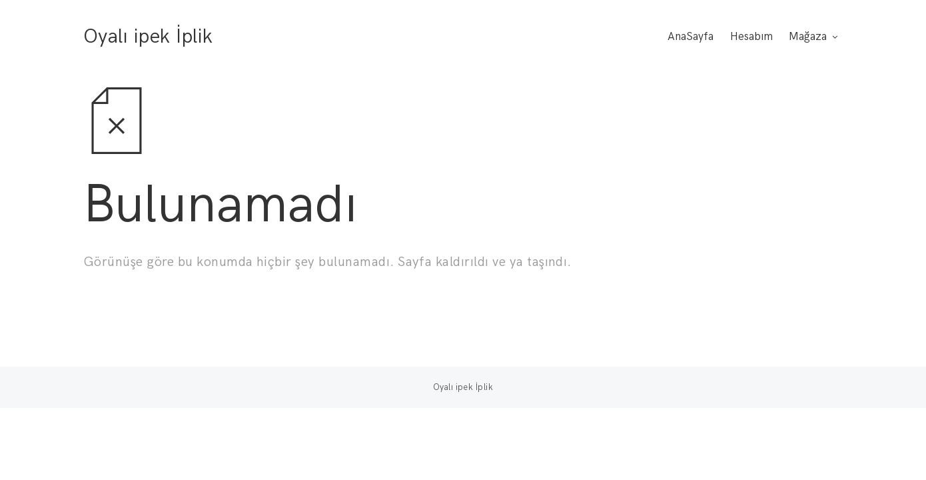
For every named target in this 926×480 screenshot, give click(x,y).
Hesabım (751, 36)
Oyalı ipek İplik (148, 37)
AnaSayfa (690, 36)
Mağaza (808, 36)
